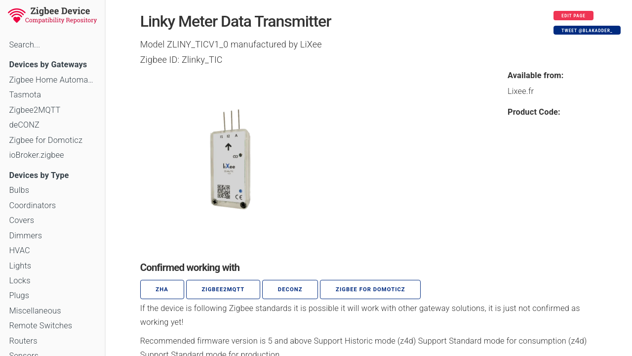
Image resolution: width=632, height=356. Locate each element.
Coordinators (32, 205)
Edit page (573, 15)
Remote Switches (40, 325)
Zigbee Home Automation (52, 80)
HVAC (19, 250)
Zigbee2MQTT (34, 110)
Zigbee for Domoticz (45, 140)
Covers (21, 220)
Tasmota (25, 94)
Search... (24, 44)
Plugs (19, 295)
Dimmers (25, 235)
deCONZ (24, 125)
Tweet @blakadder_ (586, 30)
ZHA (162, 289)
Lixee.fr (521, 91)
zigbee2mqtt (222, 289)
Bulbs (19, 190)
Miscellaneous (35, 310)
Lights (20, 265)
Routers (23, 341)
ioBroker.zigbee (36, 155)
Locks (19, 280)
